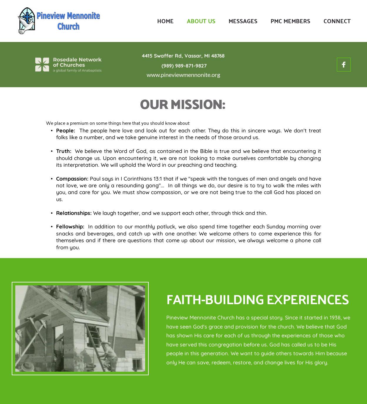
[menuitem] (165, 21)
